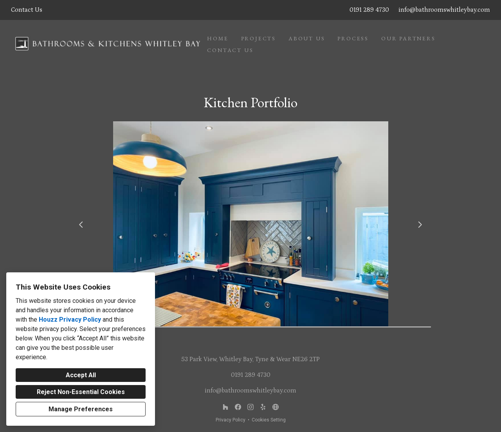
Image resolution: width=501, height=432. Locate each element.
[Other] (275, 407)
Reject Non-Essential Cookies (81, 392)
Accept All (81, 375)
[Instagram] (250, 407)
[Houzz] (225, 407)
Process (353, 38)
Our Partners (408, 38)
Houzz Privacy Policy (70, 319)
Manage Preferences (81, 409)
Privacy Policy (230, 420)
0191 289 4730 (369, 9)
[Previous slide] (81, 225)
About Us (306, 38)
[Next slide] (420, 225)
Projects (258, 38)
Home (217, 38)
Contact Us (230, 50)
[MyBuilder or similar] (263, 407)
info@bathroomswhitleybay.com (444, 9)
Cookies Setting (269, 420)
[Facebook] (238, 407)
